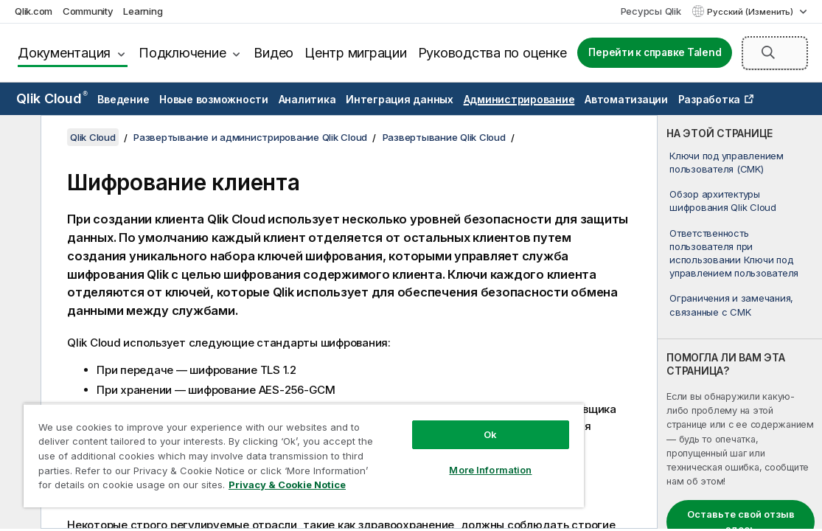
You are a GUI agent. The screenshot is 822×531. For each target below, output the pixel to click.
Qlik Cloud (52, 98)
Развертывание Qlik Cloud (444, 137)
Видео (273, 52)
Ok (419, 423)
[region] (262, 449)
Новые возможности (213, 99)
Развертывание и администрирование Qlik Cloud (250, 137)
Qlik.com (33, 11)
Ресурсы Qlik (651, 11)
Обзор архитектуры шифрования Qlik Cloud (722, 200)
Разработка (709, 99)
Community (88, 11)
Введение (123, 99)
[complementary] (740, 322)
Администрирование (519, 99)
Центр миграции (355, 52)
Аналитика (307, 99)
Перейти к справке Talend (654, 52)
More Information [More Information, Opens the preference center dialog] (419, 459)
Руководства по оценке (492, 52)
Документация (64, 52)
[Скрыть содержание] (18, 138)
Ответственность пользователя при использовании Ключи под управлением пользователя (733, 253)
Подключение (182, 52)
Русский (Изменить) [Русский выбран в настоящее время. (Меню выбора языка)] (751, 12)
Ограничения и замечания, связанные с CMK (731, 304)
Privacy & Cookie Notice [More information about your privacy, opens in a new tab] (237, 487)
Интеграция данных (399, 99)
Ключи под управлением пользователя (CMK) (726, 162)
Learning (142, 11)
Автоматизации (626, 99)
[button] (768, 52)
